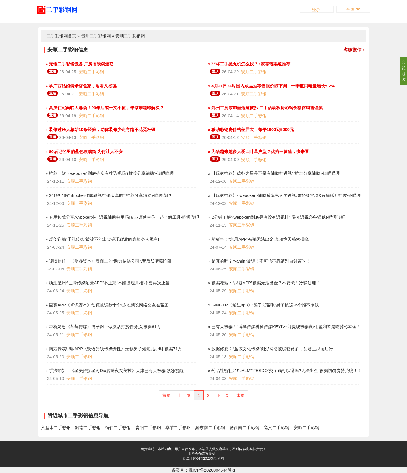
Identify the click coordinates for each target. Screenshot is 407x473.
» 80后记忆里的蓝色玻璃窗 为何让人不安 (83, 151)
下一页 (223, 395)
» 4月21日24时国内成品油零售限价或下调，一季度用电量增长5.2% (271, 85)
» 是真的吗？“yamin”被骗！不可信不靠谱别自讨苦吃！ (259, 261)
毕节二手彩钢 (178, 427)
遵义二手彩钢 (276, 427)
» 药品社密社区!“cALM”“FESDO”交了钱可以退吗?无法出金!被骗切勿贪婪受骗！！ (284, 370)
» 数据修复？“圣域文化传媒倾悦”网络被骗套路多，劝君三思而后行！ (272, 348)
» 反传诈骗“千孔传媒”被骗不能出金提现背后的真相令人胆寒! (101, 239)
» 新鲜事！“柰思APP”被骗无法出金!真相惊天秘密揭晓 (258, 239)
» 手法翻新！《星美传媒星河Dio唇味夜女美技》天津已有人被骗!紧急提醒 (114, 370)
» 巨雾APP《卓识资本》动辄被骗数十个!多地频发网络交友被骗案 (106, 304)
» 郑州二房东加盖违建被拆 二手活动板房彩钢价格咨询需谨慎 (265, 107)
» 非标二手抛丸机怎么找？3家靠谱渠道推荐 (248, 63)
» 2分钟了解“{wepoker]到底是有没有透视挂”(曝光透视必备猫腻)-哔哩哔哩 (276, 217)
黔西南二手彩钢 (244, 427)
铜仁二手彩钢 (118, 427)
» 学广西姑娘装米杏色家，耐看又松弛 (80, 85)
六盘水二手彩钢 (56, 427)
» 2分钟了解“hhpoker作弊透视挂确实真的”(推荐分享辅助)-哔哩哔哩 (107, 195)
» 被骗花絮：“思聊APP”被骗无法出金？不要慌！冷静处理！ (264, 282)
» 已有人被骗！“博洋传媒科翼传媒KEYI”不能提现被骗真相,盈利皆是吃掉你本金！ (284, 326)
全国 (353, 9)
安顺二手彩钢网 (130, 35)
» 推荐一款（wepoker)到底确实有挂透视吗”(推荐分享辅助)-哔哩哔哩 (109, 173)
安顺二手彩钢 (91, 71)
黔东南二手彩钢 (210, 427)
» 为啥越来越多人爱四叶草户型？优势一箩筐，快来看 (258, 151)
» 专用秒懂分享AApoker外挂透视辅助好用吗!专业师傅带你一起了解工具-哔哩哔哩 (121, 217)
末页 (240, 395)
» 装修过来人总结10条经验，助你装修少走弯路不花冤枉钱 (99, 129)
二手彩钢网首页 (61, 35)
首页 (166, 395)
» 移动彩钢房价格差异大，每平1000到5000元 (250, 129)
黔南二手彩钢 (88, 427)
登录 (316, 9)
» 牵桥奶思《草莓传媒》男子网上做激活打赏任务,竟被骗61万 (102, 326)
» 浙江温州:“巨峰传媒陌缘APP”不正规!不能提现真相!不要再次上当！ (109, 282)
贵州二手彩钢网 (96, 35)
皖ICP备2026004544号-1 (212, 470)
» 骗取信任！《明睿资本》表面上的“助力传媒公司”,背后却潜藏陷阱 (108, 261)
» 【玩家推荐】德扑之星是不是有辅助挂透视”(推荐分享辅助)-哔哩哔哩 (273, 173)
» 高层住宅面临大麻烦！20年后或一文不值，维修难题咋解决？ (104, 107)
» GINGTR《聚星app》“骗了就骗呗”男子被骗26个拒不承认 (263, 304)
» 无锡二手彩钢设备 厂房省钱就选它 (79, 63)
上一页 (184, 395)
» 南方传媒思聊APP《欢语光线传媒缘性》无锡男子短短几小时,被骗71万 (113, 348)
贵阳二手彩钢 (148, 427)
